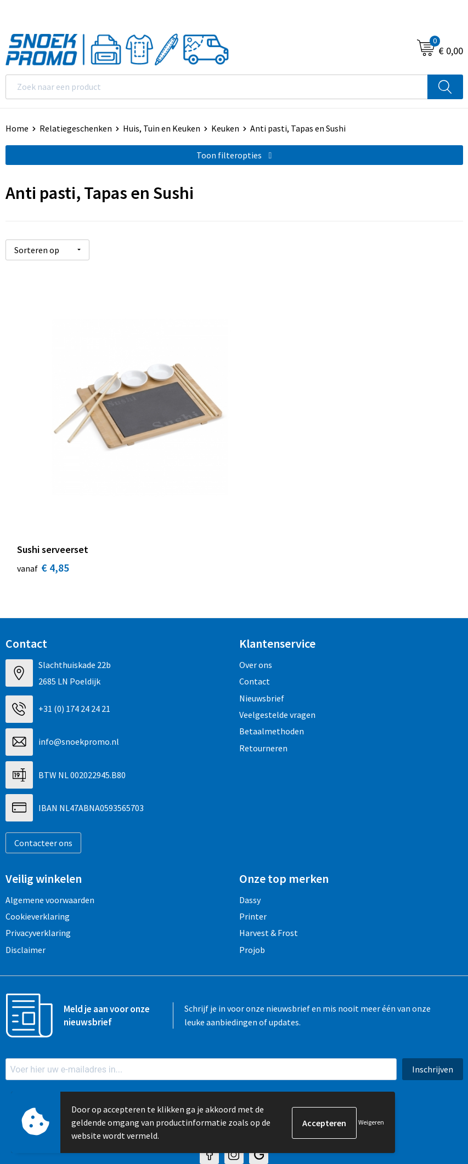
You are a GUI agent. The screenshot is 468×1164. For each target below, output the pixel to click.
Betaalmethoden (271, 690)
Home (17, 128)
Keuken (225, 128)
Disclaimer (25, 908)
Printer (253, 875)
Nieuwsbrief (261, 657)
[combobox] (216, 87)
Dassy (250, 858)
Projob (252, 908)
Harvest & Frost (268, 892)
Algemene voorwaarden (49, 858)
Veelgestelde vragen (277, 673)
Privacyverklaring (38, 892)
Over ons (255, 623)
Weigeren (371, 1122)
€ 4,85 (43, 526)
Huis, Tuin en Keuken (161, 128)
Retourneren (263, 706)
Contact (254, 640)
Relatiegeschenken (76, 128)
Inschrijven (432, 1028)
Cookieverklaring (37, 875)
